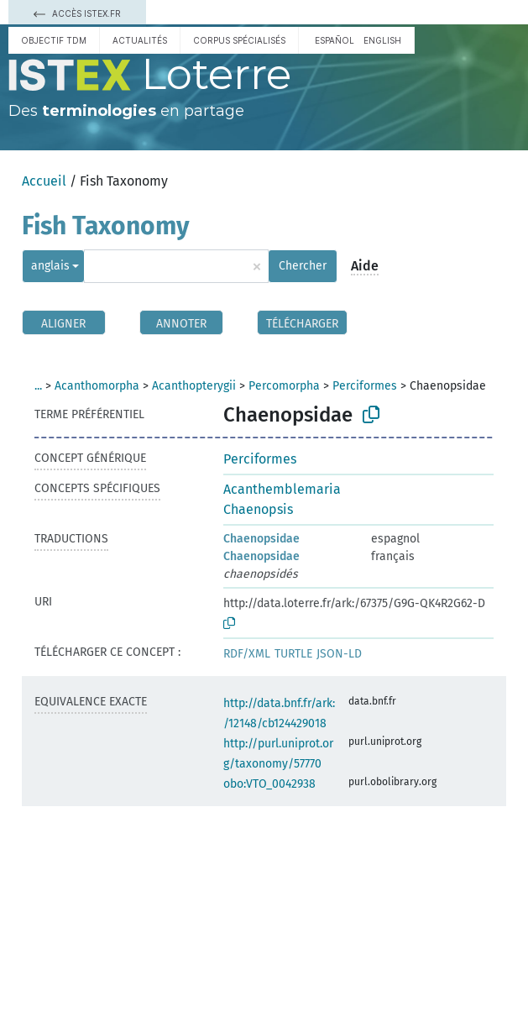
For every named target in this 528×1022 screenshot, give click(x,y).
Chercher (303, 266)
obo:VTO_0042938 (269, 784)
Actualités (139, 40)
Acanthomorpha (97, 386)
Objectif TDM (53, 40)
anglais (50, 266)
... (38, 386)
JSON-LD (339, 654)
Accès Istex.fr (77, 13)
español (334, 40)
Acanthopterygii (194, 386)
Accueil (44, 181)
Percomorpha (284, 386)
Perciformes (364, 386)
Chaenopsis (258, 509)
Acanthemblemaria (282, 489)
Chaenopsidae (261, 539)
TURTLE (293, 654)
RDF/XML (246, 654)
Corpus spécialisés (239, 40)
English (382, 40)
